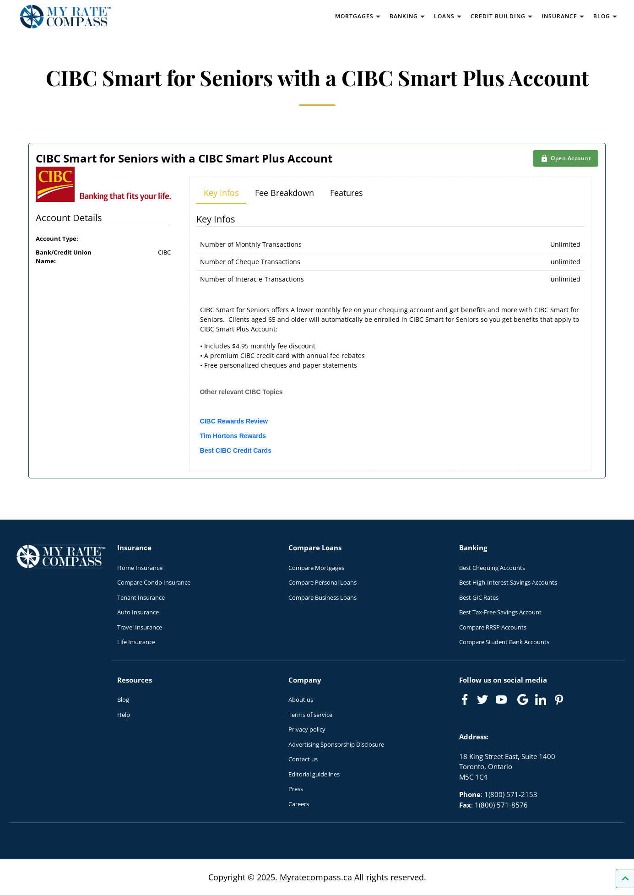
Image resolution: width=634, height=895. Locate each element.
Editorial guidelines (314, 774)
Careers (298, 804)
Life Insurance (136, 642)
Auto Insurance (138, 612)
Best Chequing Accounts (492, 568)
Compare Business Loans (322, 597)
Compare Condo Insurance (153, 582)
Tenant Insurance (141, 597)
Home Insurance (140, 568)
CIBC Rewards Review (234, 421)
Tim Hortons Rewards (233, 435)
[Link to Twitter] (483, 700)
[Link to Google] (522, 699)
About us (300, 699)
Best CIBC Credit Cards (235, 450)
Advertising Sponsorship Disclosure (336, 744)
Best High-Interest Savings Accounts (508, 582)
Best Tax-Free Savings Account (500, 612)
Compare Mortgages (316, 568)
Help (123, 715)
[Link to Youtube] (503, 701)
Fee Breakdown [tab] (284, 192)
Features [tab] (346, 192)
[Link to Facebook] (464, 699)
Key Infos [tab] (221, 192)
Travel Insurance (139, 627)
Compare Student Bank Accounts (504, 642)
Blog (123, 699)
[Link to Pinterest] (558, 699)
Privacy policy (306, 729)
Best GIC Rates (479, 597)
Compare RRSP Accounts (492, 627)
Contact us (303, 759)
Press (295, 789)
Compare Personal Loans (322, 582)
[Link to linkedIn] (540, 699)
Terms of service (310, 715)
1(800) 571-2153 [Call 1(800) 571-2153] (510, 794)
